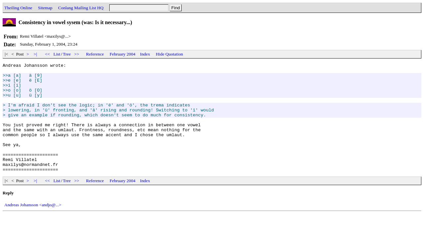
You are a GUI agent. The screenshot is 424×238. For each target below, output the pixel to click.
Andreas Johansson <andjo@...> (32, 226)
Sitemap (45, 7)
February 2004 (122, 54)
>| (35, 54)
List (56, 54)
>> (77, 54)
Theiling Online (18, 7)
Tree (67, 54)
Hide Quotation (169, 54)
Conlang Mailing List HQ (80, 7)
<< (47, 54)
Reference (95, 54)
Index (145, 54)
